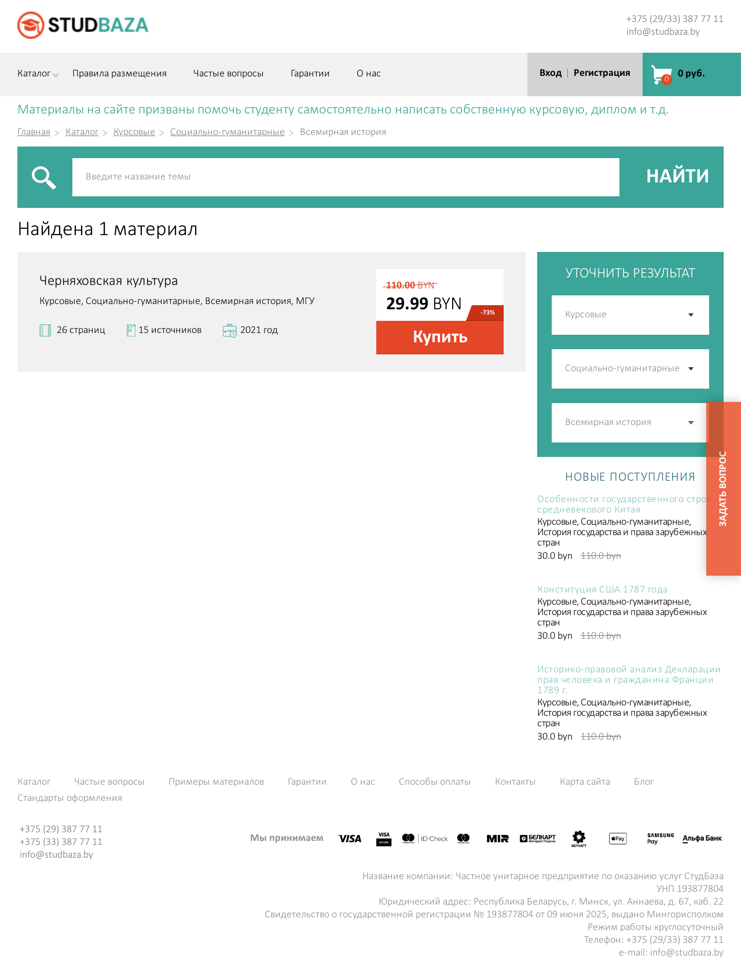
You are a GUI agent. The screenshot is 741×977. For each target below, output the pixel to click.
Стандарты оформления (69, 798)
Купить (440, 337)
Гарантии (310, 74)
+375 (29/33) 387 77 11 (675, 19)
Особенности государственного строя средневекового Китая (624, 505)
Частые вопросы (228, 74)
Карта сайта (585, 782)
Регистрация (602, 73)
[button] (691, 422)
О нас (369, 74)
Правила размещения (119, 74)
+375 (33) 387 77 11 (61, 842)
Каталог (33, 74)
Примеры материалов (216, 782)
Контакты (515, 782)
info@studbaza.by (663, 32)
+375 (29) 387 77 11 (61, 829)
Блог (644, 782)
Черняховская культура (108, 281)
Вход (551, 73)
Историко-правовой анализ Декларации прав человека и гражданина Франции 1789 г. (629, 680)
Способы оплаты (435, 782)
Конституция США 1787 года (602, 590)
